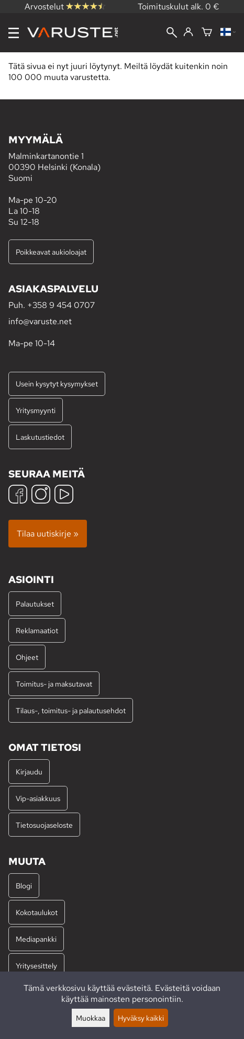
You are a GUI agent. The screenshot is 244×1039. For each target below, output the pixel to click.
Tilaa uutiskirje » (48, 533)
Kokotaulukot (37, 912)
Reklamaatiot (37, 630)
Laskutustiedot (40, 437)
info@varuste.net (40, 321)
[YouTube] (63, 495)
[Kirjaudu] (188, 32)
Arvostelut (65, 6)
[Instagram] (40, 495)
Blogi (24, 885)
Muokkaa (90, 1018)
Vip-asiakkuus (38, 798)
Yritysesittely (36, 966)
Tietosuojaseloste (44, 825)
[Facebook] (17, 495)
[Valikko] (13, 33)
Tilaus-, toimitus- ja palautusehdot (71, 710)
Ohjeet (27, 657)
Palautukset (35, 604)
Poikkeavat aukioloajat (51, 252)
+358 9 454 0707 (61, 305)
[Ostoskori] (207, 33)
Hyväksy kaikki (141, 1018)
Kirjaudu (29, 772)
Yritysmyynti (36, 410)
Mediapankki (36, 939)
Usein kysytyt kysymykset (57, 384)
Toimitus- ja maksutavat (54, 684)
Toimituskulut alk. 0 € (178, 6)
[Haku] (172, 33)
